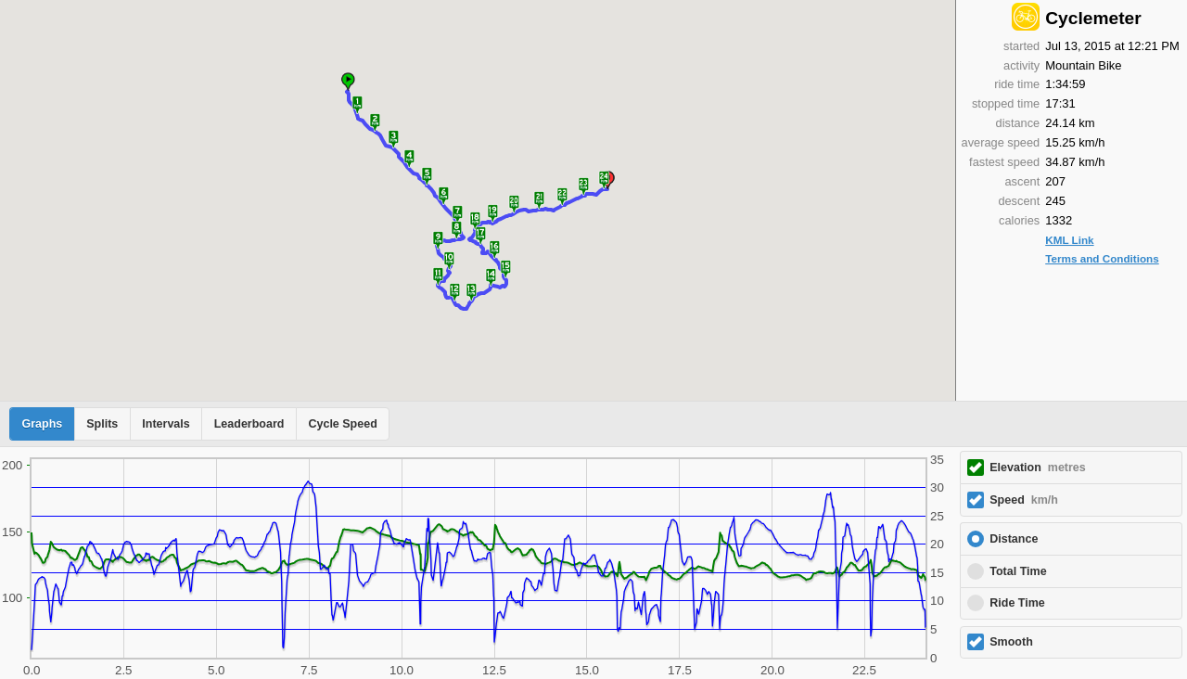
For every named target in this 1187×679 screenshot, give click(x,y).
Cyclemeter (1093, 18)
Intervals (165, 423)
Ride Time (1017, 602)
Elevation (1037, 467)
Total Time (1017, 571)
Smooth (1011, 641)
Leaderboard (249, 423)
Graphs (42, 423)
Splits (102, 423)
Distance (1013, 538)
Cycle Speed (342, 423)
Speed (1023, 499)
